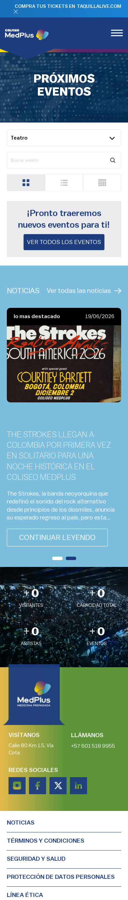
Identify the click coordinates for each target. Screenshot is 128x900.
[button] (57, 558)
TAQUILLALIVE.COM (99, 6)
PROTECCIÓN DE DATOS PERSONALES (61, 877)
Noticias (20, 822)
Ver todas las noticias (84, 291)
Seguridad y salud (36, 859)
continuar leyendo (57, 537)
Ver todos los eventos (64, 242)
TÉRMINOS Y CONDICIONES (45, 841)
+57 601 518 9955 (93, 747)
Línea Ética (25, 895)
